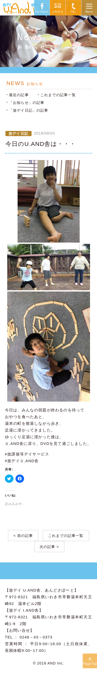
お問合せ (57, 11)
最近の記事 (19, 95)
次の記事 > (49, 547)
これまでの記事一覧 (58, 95)
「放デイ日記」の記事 (28, 110)
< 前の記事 (23, 536)
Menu (89, 11)
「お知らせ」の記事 (26, 103)
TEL (73, 11)
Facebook (42, 11)
